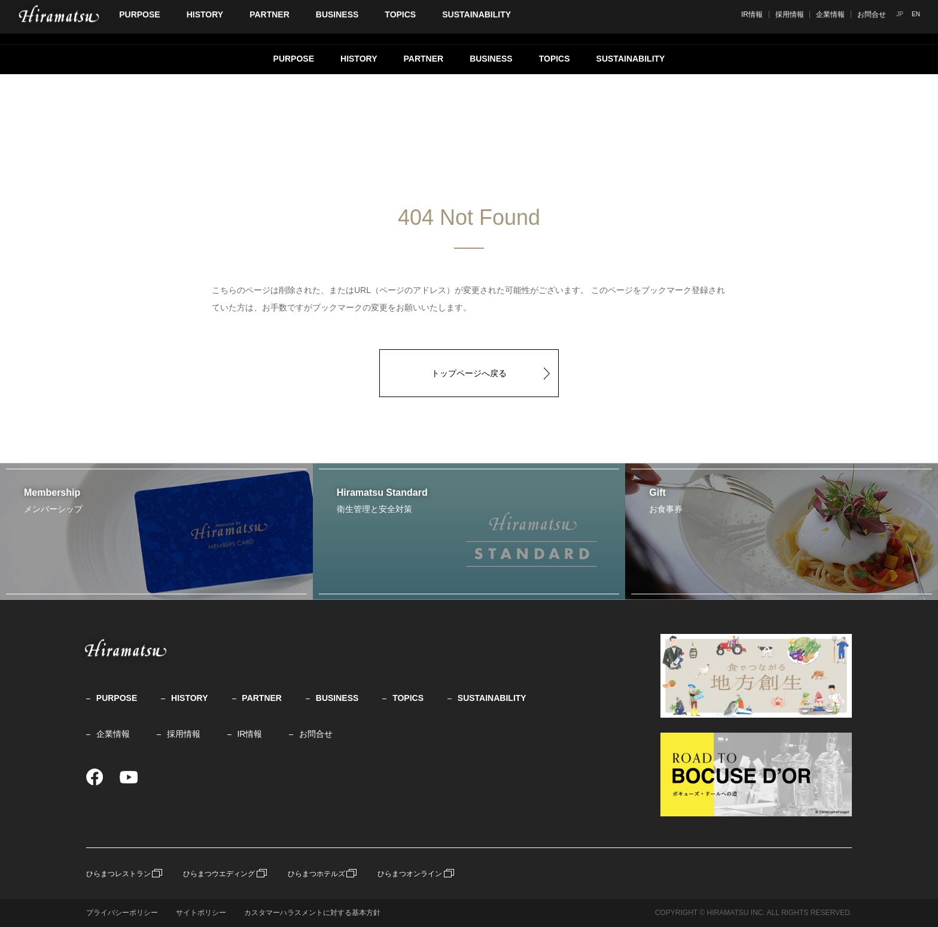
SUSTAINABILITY (630, 58)
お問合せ (316, 734)
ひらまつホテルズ (316, 874)
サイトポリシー (201, 912)
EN (919, 22)
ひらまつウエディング (219, 874)
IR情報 (794, 22)
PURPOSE (293, 58)
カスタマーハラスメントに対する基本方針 (312, 912)
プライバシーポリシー (122, 912)
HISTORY (358, 58)
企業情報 (873, 22)
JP (903, 22)
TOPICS (554, 58)
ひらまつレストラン (118, 874)
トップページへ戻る (469, 373)
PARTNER (423, 58)
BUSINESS (491, 58)
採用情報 (832, 22)
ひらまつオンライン (409, 874)
